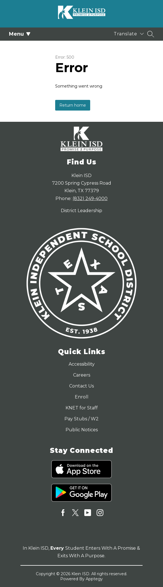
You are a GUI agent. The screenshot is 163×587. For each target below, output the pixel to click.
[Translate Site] (128, 33)
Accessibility (82, 364)
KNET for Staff (82, 408)
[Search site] (150, 34)
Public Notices (82, 429)
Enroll (82, 397)
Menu (20, 34)
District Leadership (81, 210)
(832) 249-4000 (90, 198)
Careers (81, 375)
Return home (72, 105)
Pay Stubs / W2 (81, 418)
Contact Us (81, 386)
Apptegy (94, 578)
